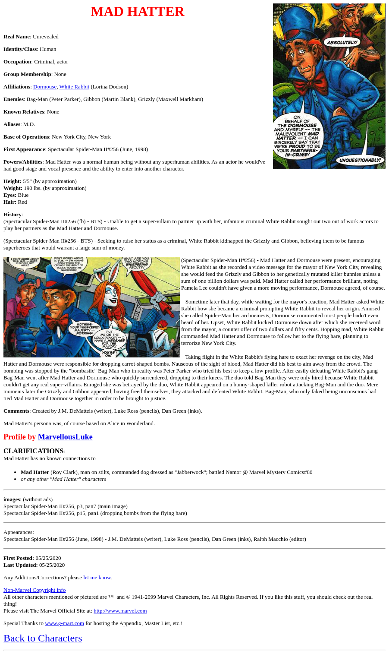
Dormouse (44, 86)
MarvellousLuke (65, 437)
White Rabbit (74, 86)
